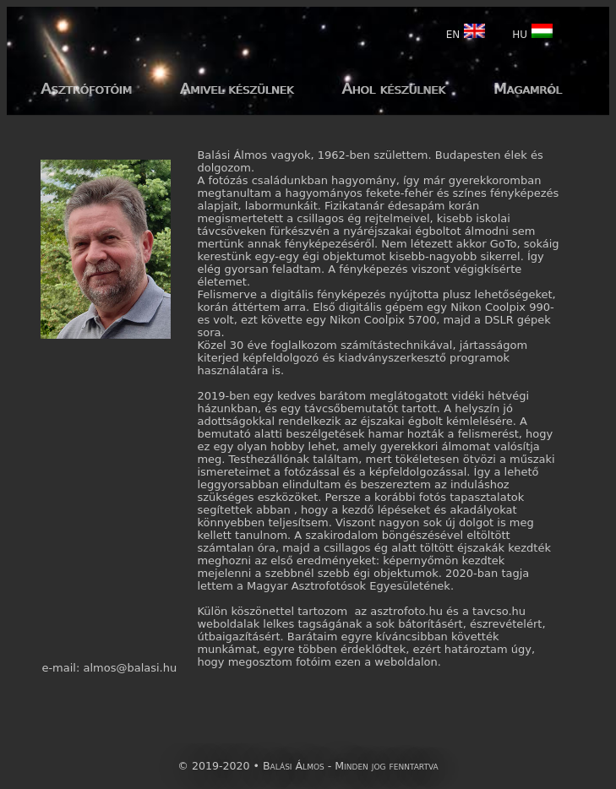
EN (466, 31)
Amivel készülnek (237, 88)
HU (532, 31)
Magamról (527, 88)
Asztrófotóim (86, 88)
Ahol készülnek (392, 88)
